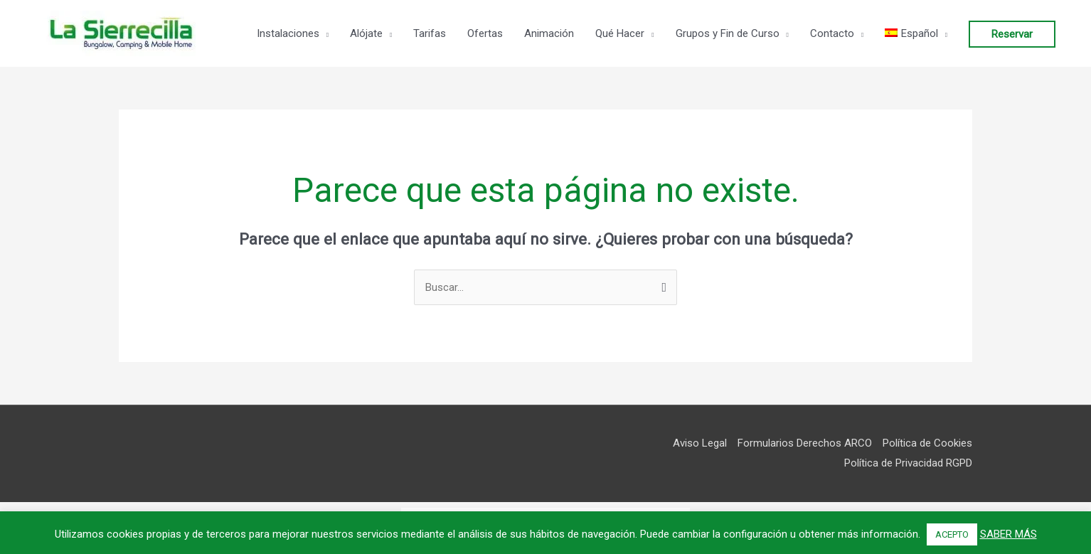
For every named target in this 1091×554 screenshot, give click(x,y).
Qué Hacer (619, 33)
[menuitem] (916, 33)
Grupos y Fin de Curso (727, 33)
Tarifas (429, 33)
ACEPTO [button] (952, 534)
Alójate (366, 33)
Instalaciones (288, 33)
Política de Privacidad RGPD (908, 463)
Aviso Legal (700, 443)
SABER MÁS (1008, 534)
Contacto (832, 33)
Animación (549, 33)
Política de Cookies (927, 443)
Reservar (1012, 34)
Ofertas (485, 33)
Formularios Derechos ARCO (805, 443)
